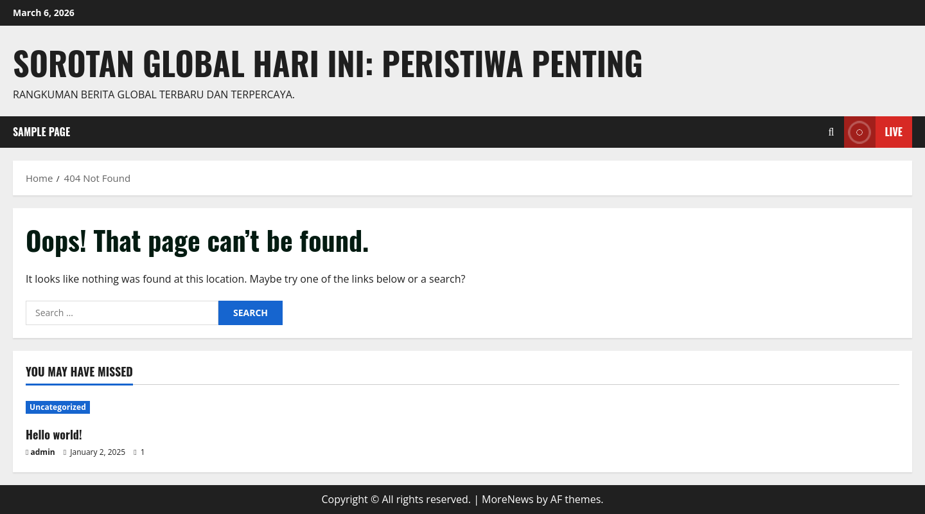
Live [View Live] (873, 132)
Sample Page (41, 131)
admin (43, 452)
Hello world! (54, 434)
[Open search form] (831, 132)
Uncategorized (58, 407)
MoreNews (508, 499)
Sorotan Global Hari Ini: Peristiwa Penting (328, 62)
